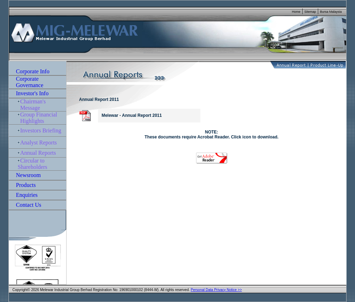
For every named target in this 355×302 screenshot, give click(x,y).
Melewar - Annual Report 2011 (130, 115)
